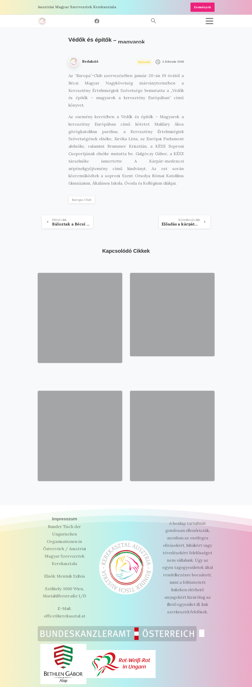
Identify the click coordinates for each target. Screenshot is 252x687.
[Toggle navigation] (209, 21)
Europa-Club (81, 200)
